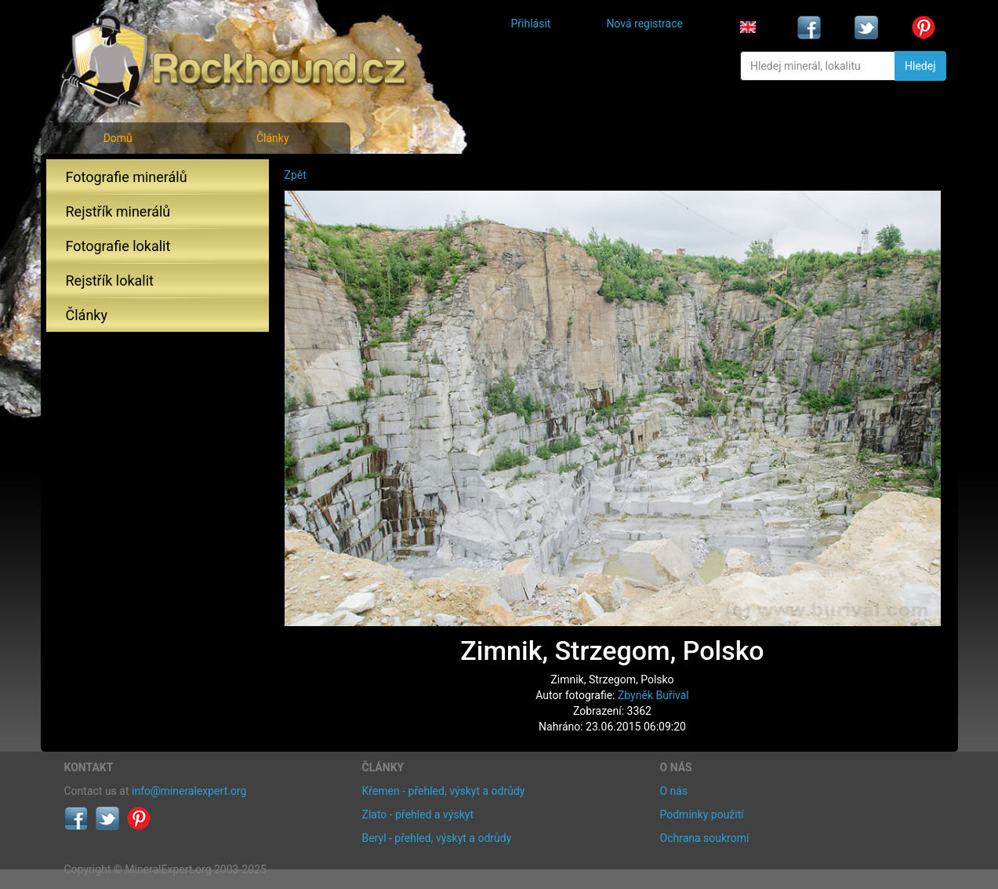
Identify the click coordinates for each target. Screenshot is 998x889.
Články (272, 138)
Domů (117, 138)
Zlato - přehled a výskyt (418, 814)
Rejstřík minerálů (118, 211)
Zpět (296, 175)
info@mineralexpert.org (189, 791)
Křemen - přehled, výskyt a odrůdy (443, 791)
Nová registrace (644, 23)
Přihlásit (531, 23)
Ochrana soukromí (704, 838)
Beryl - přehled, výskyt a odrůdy (437, 838)
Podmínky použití (702, 814)
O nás (674, 791)
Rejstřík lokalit (110, 280)
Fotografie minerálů (126, 177)
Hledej (920, 66)
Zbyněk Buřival (653, 695)
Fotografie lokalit (118, 246)
